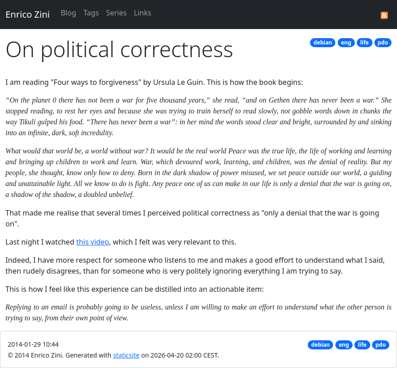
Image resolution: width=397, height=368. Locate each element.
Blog (68, 13)
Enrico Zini (27, 14)
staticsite (126, 355)
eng (346, 42)
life (364, 42)
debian (323, 42)
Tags (91, 13)
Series (116, 13)
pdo (383, 42)
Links (142, 13)
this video (92, 242)
